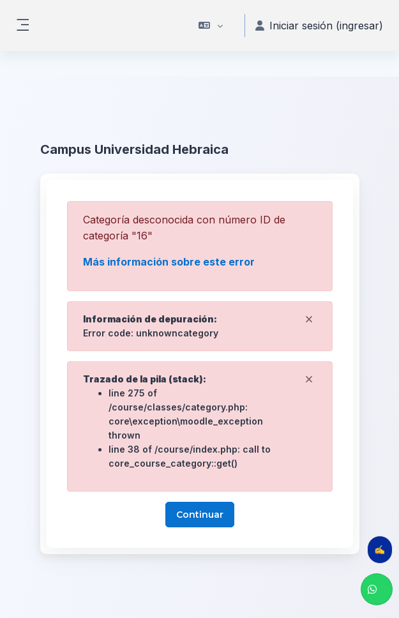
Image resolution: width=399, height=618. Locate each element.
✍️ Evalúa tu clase (383, 549)
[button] (211, 25)
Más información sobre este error (169, 261)
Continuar (199, 514)
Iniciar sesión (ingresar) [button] (319, 25)
